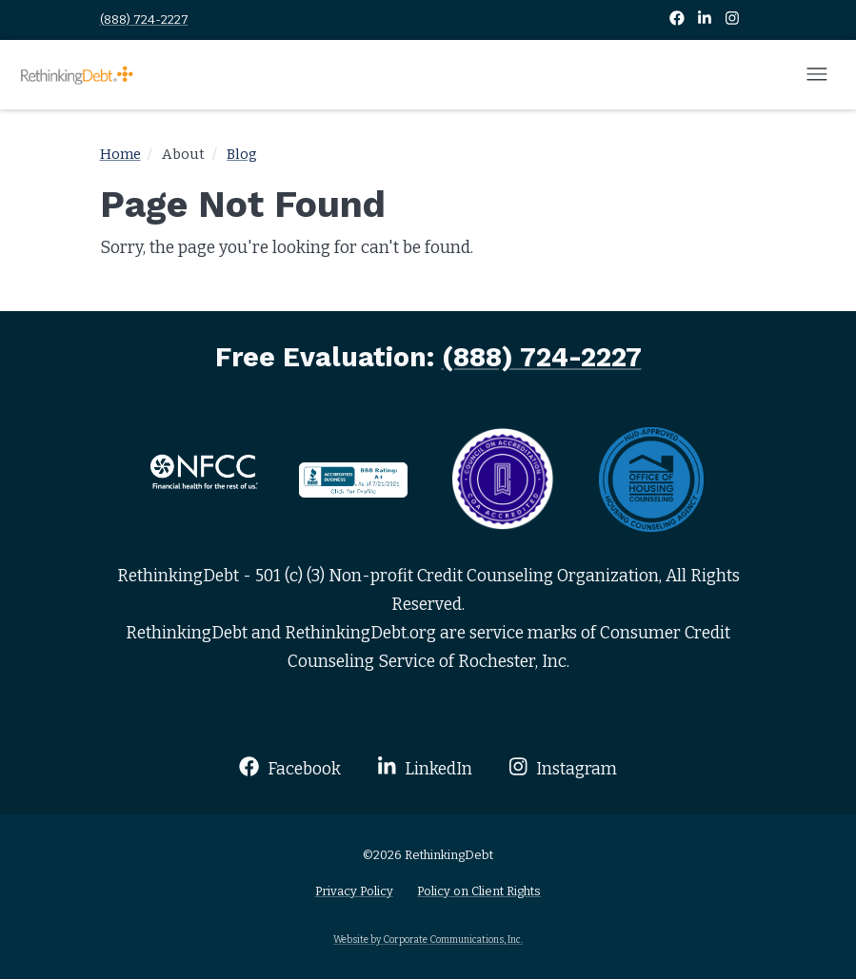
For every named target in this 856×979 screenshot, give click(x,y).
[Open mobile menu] (817, 75)
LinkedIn (425, 767)
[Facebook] (678, 19)
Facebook (290, 767)
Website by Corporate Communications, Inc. (428, 939)
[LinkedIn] (706, 19)
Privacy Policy (354, 891)
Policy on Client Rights (479, 891)
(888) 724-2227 (144, 19)
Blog (242, 154)
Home (120, 154)
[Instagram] (732, 19)
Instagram (563, 767)
